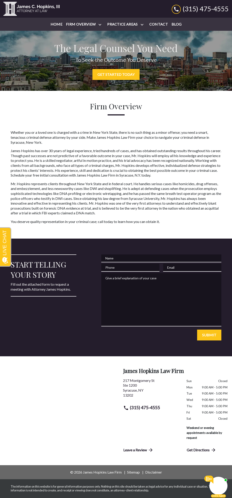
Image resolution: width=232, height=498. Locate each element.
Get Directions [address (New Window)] (201, 450)
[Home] (56, 24)
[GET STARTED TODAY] (116, 74)
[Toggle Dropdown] (100, 24)
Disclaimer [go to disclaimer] (153, 472)
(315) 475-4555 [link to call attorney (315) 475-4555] (141, 407)
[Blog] (176, 24)
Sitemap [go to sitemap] (133, 472)
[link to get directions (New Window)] (151, 389)
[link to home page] (31, 9)
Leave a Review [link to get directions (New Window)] (138, 450)
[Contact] (158, 24)
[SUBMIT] (209, 335)
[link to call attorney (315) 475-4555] (200, 9)
